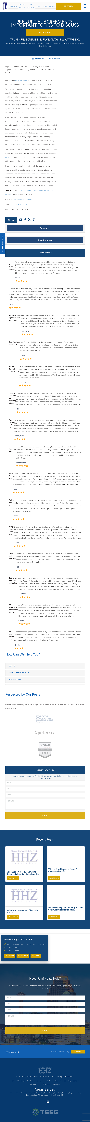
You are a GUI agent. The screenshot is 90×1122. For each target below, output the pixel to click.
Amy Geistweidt (21, 80)
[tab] (45, 228)
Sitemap (56, 1084)
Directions (10, 956)
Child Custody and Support (19, 673)
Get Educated (52, 1081)
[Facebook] (43, 1101)
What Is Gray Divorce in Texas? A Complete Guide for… (62, 870)
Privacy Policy (35, 1084)
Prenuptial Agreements (23, 199)
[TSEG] (45, 1109)
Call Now (35, 956)
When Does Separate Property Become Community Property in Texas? (65, 908)
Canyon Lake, (33, 1093)
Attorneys (21, 1081)
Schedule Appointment (2, 243)
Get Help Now (45, 32)
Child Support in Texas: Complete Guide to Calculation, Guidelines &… (23, 873)
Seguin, (72, 1093)
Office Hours (23, 956)
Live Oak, (58, 1093)
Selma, (78, 1093)
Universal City (59, 1095)
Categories (45, 228)
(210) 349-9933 (38, 59)
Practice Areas (45, 240)
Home (13, 1081)
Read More (13, 878)
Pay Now (77, 1051)
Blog (69, 1081)
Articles (63, 1081)
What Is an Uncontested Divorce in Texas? (22, 911)
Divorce (12, 666)
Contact (76, 1081)
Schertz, (65, 1093)
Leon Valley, (49, 1093)
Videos (42, 1081)
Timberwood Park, (45, 1095)
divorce (8, 157)
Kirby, (41, 1093)
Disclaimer (47, 1084)
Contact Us (68, 6)
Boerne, (24, 1093)
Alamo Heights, (15, 1093)
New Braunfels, (32, 1095)
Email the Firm (53, 59)
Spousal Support (15, 680)
